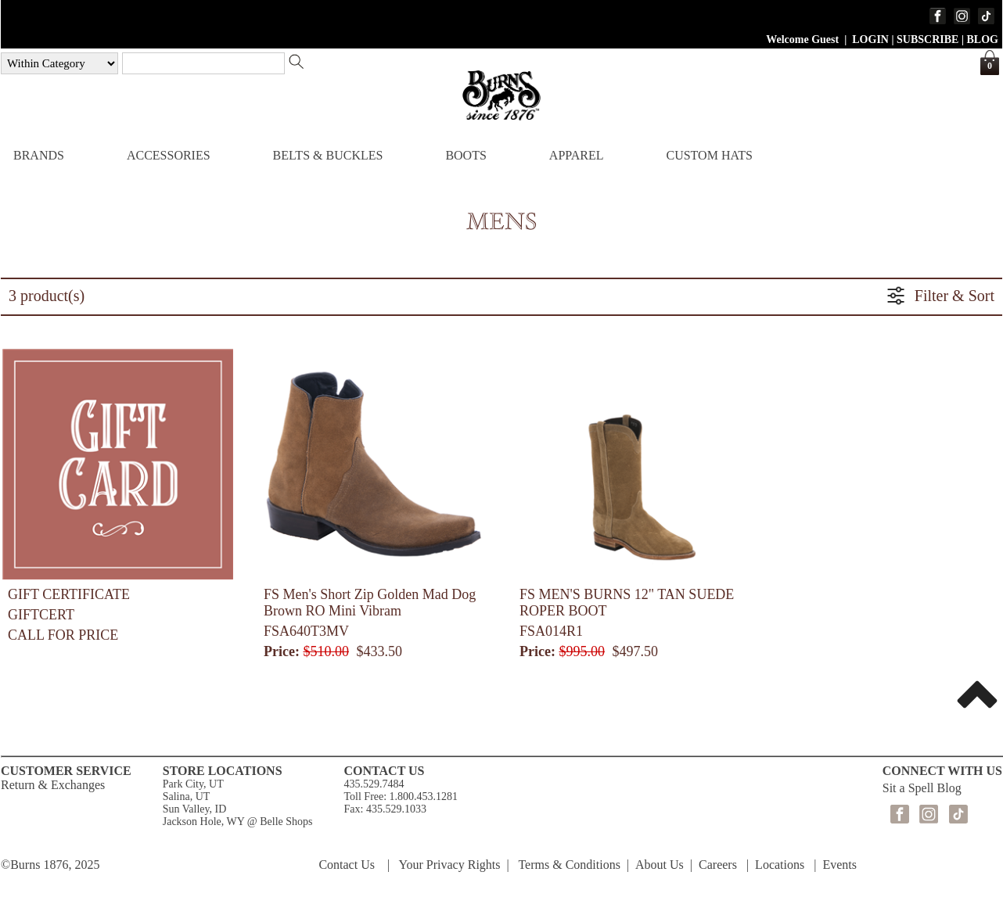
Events (839, 864)
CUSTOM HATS (709, 155)
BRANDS (38, 155)
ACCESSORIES (168, 155)
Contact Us (346, 864)
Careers (718, 864)
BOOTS (465, 155)
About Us (659, 864)
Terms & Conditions (569, 864)
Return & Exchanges (53, 784)
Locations (779, 864)
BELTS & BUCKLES (328, 155)
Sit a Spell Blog (922, 788)
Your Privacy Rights (450, 864)
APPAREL (576, 155)
